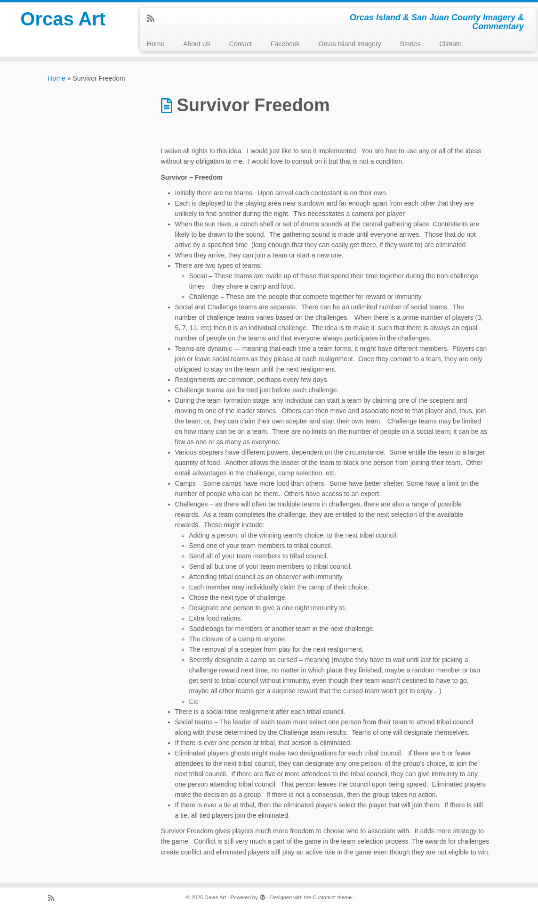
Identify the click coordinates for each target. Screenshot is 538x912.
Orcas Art (62, 18)
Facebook (285, 44)
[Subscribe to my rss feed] (154, 19)
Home (155, 44)
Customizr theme (332, 897)
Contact (240, 44)
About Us (196, 44)
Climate (450, 44)
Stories (410, 44)
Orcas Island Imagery (350, 44)
